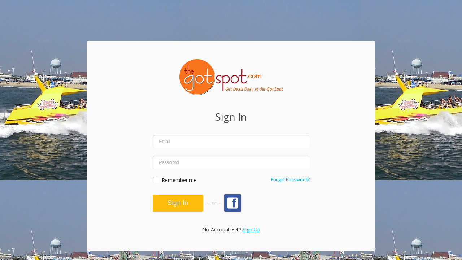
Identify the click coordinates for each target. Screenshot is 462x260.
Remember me (179, 180)
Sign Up (251, 229)
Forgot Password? (290, 180)
